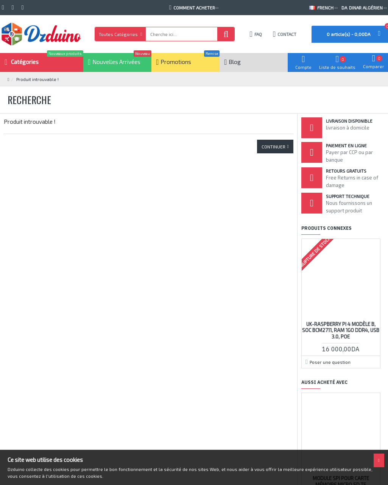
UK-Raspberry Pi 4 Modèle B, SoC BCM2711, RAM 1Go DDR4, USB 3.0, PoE (340, 330)
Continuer (273, 146)
